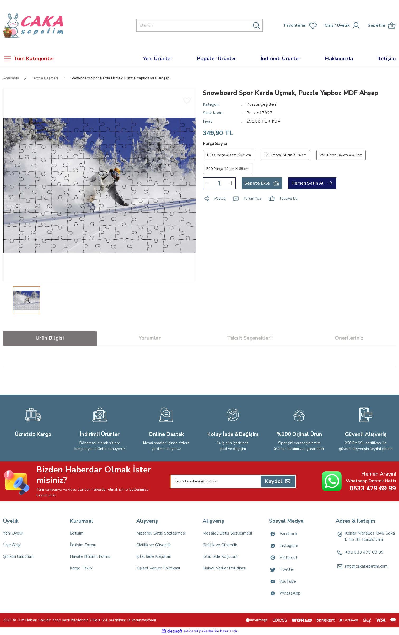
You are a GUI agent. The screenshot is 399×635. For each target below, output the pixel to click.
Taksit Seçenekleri (249, 338)
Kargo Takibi (81, 568)
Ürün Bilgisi (50, 338)
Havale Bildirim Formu (90, 556)
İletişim (76, 533)
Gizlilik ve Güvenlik (153, 545)
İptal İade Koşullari (153, 556)
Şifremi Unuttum (18, 556)
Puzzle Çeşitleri (261, 104)
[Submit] (278, 481)
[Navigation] (50, 59)
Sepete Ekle (261, 183)
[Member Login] (330, 25)
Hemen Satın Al (312, 183)
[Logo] (33, 25)
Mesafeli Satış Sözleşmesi (161, 533)
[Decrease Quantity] (207, 183)
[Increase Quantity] (231, 183)
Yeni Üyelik (13, 533)
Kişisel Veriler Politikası (158, 568)
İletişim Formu (83, 545)
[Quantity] (219, 183)
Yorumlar (150, 338)
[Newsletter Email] (233, 481)
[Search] (199, 25)
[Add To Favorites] (187, 100)
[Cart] (382, 25)
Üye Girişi (12, 545)
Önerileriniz (349, 338)
